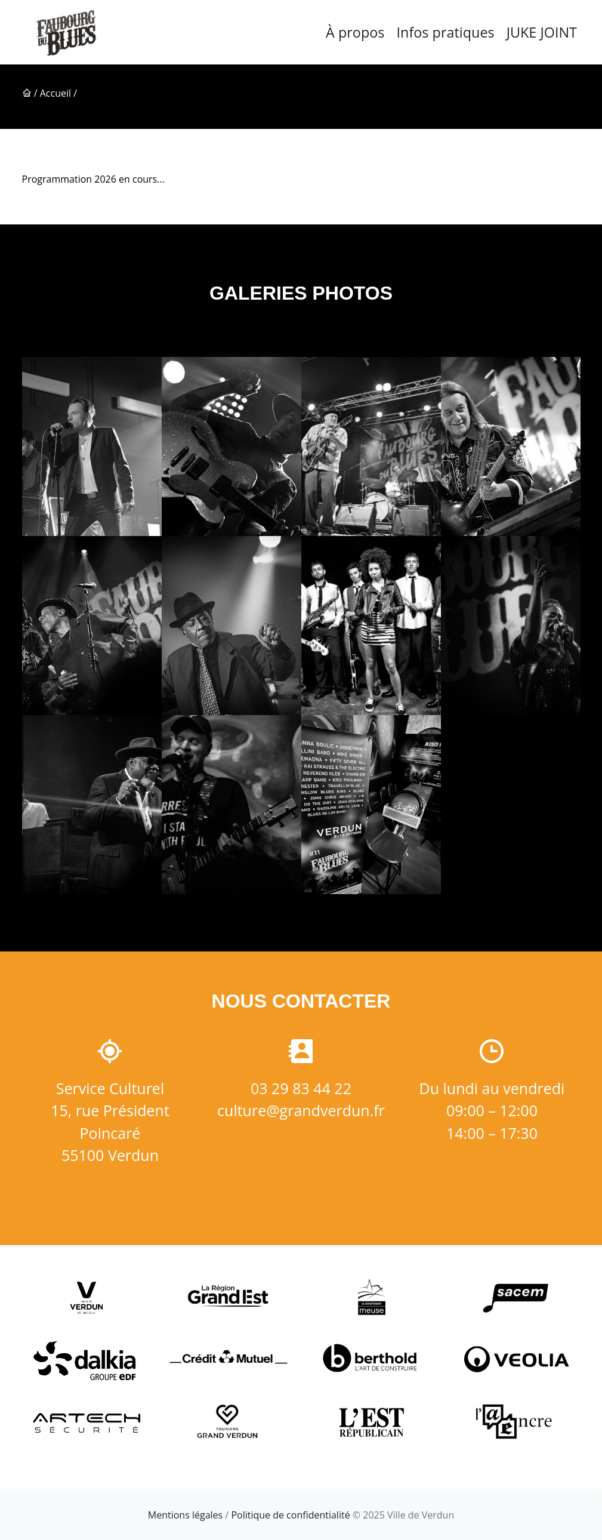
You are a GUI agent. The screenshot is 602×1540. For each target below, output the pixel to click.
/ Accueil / (50, 93)
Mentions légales (185, 1514)
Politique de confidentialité (290, 1514)
